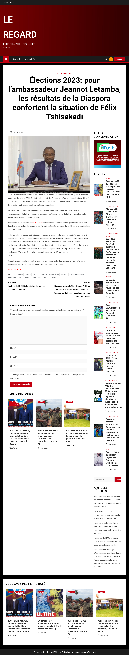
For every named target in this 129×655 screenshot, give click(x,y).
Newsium (79, 652)
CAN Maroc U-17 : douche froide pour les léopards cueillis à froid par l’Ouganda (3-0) (113, 189)
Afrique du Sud (17, 275)
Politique (67, 73)
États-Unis (12, 277)
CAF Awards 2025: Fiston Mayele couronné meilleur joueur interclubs (112, 363)
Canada (35, 275)
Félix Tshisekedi (23, 277)
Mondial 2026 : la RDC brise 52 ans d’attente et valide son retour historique (112, 217)
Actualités (30, 59)
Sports (108, 178)
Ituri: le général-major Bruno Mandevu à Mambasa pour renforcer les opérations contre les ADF (48, 437)
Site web (14, 365)
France (33, 277)
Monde (109, 234)
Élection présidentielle (77, 275)
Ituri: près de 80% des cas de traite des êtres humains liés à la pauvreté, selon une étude (77, 436)
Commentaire (16, 314)
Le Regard (120, 59)
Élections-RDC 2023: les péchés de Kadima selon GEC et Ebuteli (28, 285)
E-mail (13, 357)
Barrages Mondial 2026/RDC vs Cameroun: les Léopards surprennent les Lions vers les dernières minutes (113, 429)
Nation (59, 73)
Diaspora (64, 275)
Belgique (28, 275)
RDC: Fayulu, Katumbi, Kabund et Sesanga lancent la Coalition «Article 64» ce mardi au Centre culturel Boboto (19, 437)
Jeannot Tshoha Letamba (47, 277)
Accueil (16, 59)
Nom (13, 348)
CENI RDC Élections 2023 (49, 275)
